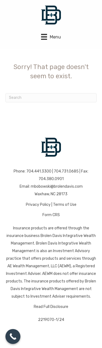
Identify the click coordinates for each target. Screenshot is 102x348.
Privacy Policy (38, 204)
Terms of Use (64, 204)
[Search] (51, 97)
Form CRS (51, 215)
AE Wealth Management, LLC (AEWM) (39, 266)
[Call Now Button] (12, 336)
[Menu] (51, 37)
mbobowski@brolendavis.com (57, 186)
